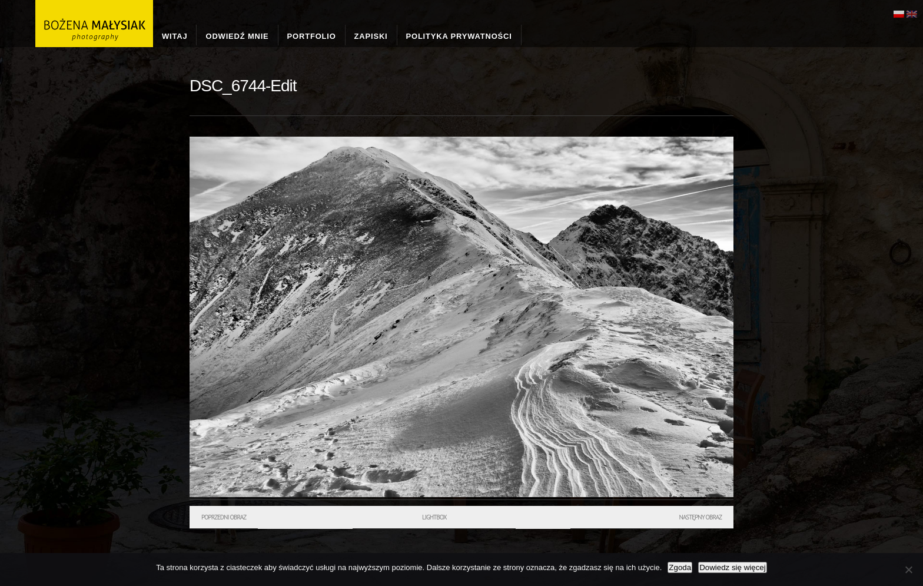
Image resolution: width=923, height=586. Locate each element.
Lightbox (434, 517)
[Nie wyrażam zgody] (908, 569)
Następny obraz (700, 517)
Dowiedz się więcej (732, 567)
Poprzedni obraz (223, 517)
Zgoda (680, 567)
